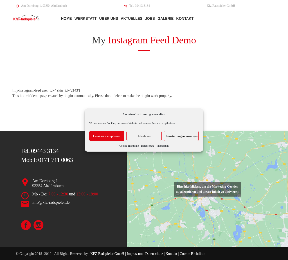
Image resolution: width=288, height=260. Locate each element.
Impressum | (136, 254)
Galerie (165, 18)
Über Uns (108, 18)
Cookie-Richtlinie (129, 145)
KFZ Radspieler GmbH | (108, 254)
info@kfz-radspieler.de (51, 202)
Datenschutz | (155, 254)
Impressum (163, 145)
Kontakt (185, 18)
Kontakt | (172, 254)
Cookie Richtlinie (192, 254)
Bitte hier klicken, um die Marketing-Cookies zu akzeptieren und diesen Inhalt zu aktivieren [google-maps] (207, 189)
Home (66, 18)
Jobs (150, 18)
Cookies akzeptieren (107, 136)
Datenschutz (147, 145)
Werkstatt (85, 18)
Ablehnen (144, 136)
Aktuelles (131, 18)
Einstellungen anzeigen (182, 136)
